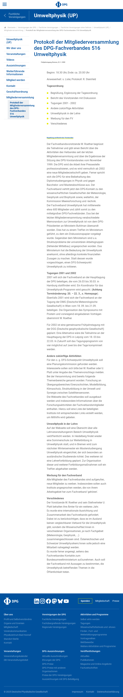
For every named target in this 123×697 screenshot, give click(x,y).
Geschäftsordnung (17, 91)
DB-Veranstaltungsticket (16, 660)
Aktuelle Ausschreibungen (55, 656)
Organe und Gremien (14, 623)
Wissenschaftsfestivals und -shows (97, 627)
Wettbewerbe (87, 642)
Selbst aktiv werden (90, 619)
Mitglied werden (15, 80)
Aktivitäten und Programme (94, 614)
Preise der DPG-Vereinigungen (57, 675)
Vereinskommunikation (15, 631)
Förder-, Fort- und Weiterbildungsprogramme (93, 633)
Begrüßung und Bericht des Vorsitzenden (60, 138)
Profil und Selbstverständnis (18, 619)
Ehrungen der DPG (51, 660)
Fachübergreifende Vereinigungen (59, 623)
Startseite (10, 27)
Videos (10, 59)
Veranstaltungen (15, 54)
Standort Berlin (11, 639)
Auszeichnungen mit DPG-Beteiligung (60, 679)
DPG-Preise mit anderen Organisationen (54, 670)
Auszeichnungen (16, 65)
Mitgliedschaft (102, 601)
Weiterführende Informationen (15, 73)
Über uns (8, 614)
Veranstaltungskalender (16, 656)
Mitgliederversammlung (13, 30)
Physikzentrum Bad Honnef (17, 635)
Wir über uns (13, 48)
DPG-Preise (47, 664)
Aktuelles (84, 656)
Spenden (85, 601)
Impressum (77, 691)
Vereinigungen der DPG (27, 27)
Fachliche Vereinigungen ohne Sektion (76, 27)
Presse (115, 601)
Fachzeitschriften (89, 668)
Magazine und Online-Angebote (95, 664)
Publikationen (87, 660)
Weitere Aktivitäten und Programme (98, 646)
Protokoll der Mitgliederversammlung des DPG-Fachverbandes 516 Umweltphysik (19, 109)
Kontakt (10, 85)
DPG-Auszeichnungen (53, 651)
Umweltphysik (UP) (101, 27)
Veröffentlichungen (90, 651)
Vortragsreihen (87, 638)
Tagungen (85, 623)
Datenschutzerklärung (108, 691)
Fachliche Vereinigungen (48, 27)
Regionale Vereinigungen (54, 627)
